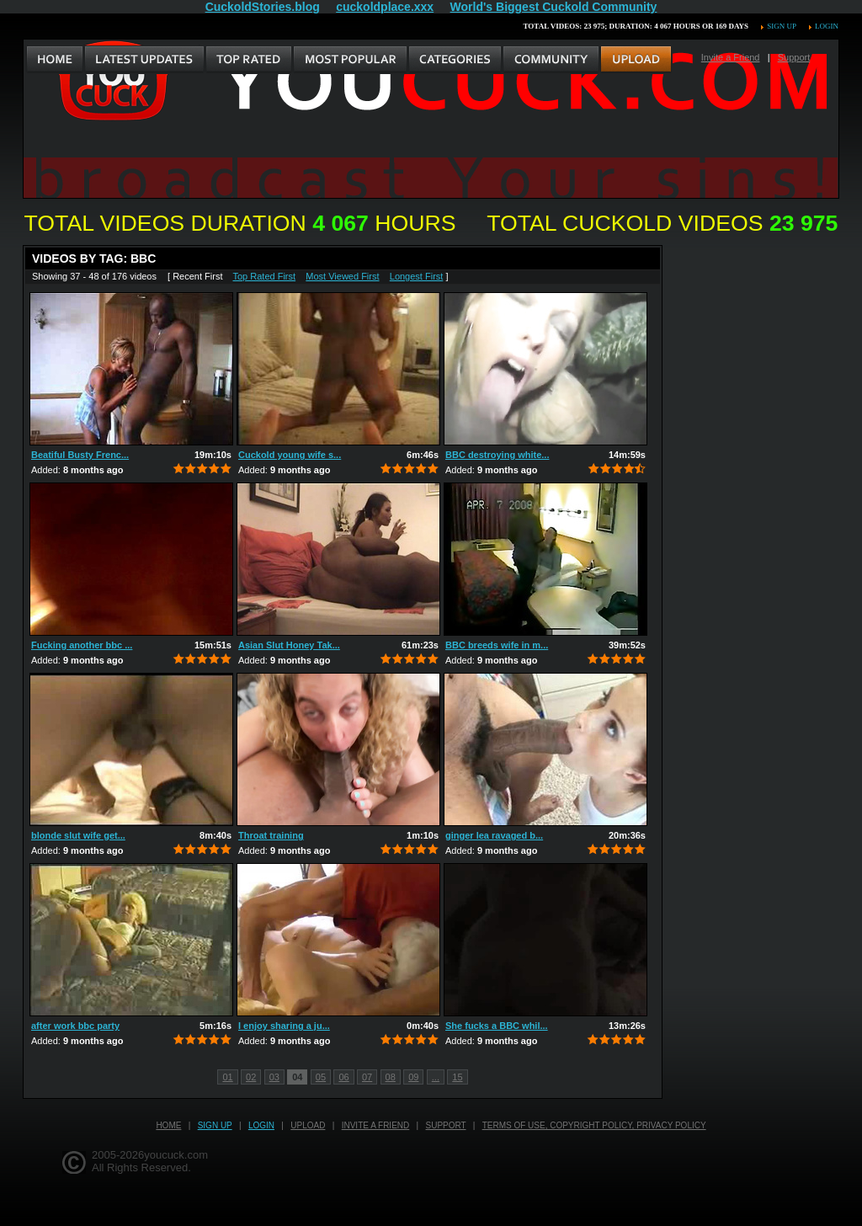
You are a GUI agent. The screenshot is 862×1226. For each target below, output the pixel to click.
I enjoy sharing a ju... (284, 1026)
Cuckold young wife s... (289, 455)
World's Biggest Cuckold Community (553, 6)
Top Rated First (263, 276)
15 (457, 1077)
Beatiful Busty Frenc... (80, 455)
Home (168, 1125)
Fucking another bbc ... (81, 645)
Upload (307, 1125)
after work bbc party (75, 1026)
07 (367, 1077)
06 (343, 1077)
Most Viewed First (342, 276)
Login (826, 26)
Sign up (781, 26)
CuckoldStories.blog (262, 6)
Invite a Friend (730, 57)
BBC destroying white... (497, 455)
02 (251, 1077)
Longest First (417, 276)
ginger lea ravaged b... (494, 835)
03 (274, 1077)
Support (794, 57)
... (435, 1077)
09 (413, 1077)
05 (321, 1077)
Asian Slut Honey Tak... (289, 645)
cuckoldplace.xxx (385, 6)
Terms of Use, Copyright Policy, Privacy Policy (594, 1125)
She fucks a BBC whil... (496, 1026)
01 (227, 1077)
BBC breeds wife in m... (496, 645)
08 (391, 1077)
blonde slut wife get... (78, 835)
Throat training (271, 835)
